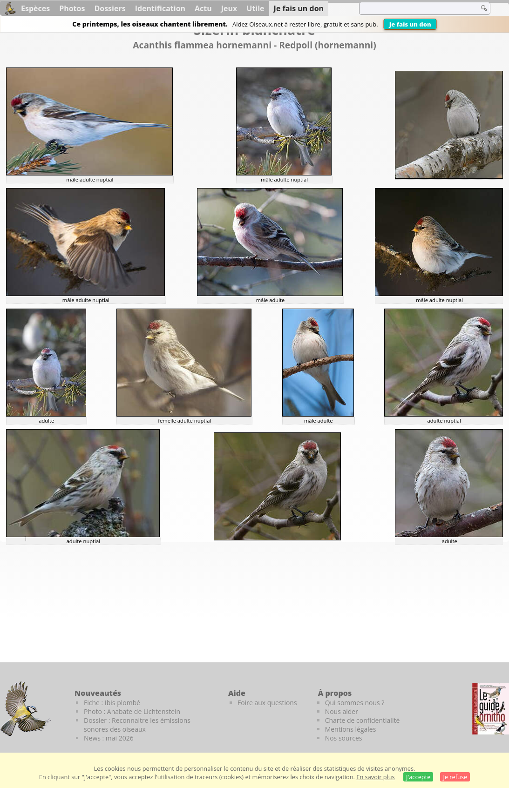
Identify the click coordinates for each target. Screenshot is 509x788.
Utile (255, 8)
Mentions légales (350, 729)
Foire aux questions (267, 702)
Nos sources (343, 738)
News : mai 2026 (109, 738)
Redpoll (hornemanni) (327, 45)
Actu (203, 8)
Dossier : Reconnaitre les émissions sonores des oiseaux (137, 725)
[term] (413, 8)
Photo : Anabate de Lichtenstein (132, 711)
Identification (160, 8)
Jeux (229, 8)
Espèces (35, 8)
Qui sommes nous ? (355, 702)
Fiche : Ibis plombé (112, 702)
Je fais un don (410, 24)
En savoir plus (375, 777)
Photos (72, 8)
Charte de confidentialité (362, 720)
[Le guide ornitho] (490, 708)
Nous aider (341, 711)
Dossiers (109, 8)
